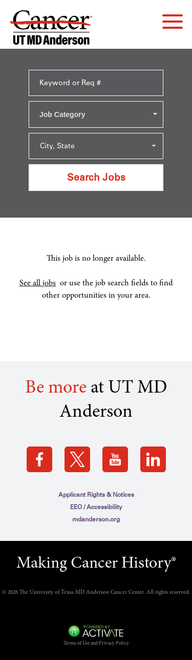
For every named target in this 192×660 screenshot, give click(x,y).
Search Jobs (96, 177)
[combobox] (96, 114)
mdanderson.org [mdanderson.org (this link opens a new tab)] (96, 519)
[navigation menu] (172, 21)
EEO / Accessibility (96, 507)
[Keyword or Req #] (96, 83)
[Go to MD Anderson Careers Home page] (51, 29)
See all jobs (37, 283)
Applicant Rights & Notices (96, 494)
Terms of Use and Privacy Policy (96, 643)
